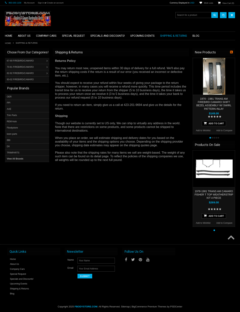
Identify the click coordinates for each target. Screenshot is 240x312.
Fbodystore (12, 127)
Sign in (41, 3)
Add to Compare (224, 130)
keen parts (12, 134)
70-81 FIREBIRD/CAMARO (20, 67)
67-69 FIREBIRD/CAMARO (20, 60)
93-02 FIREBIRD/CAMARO (20, 79)
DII (8, 146)
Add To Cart (214, 123)
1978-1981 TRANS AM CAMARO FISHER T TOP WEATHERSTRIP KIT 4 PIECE (214, 194)
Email (70, 267)
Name (70, 259)
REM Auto (12, 121)
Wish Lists (208, 3)
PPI (8, 102)
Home (8, 43)
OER (9, 96)
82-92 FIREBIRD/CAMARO (20, 73)
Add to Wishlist (203, 130)
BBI (8, 140)
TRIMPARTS (13, 152)
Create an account (55, 3)
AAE (9, 109)
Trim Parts (12, 115)
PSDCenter (176, 306)
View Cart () (228, 3)
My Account (29, 3)
